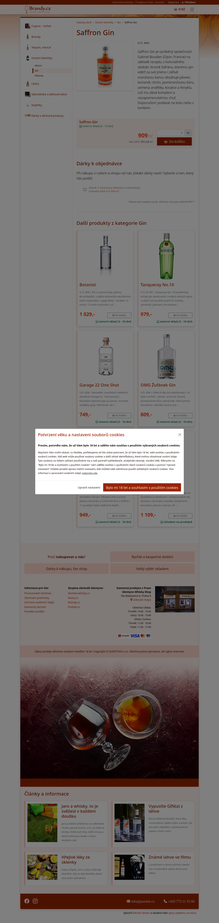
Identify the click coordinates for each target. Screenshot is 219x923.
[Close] (179, 434)
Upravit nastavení (89, 487)
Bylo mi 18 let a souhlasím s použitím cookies (142, 487)
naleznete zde (89, 473)
